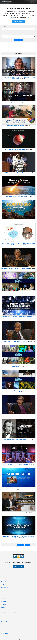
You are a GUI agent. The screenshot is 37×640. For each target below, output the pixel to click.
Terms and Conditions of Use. (29, 639)
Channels (3, 584)
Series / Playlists (4, 581)
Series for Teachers (18, 21)
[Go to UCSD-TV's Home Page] (8, 2)
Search (2, 592)
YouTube (3, 630)
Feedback (3, 623)
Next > (27, 544)
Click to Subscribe (18, 566)
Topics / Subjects (5, 578)
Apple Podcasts (4, 633)
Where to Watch (4, 590)
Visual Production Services (7, 610)
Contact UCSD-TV (5, 621)
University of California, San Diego (8, 612)
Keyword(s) (4, 26)
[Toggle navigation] (33, 2)
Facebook (3, 626)
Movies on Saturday (5, 587)
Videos (2, 576)
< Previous (20, 544)
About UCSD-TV (4, 601)
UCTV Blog (3, 604)
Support (3, 607)
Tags (3, 33)
